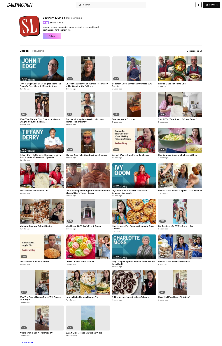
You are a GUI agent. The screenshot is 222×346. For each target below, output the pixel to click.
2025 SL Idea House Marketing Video (84, 333)
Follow (52, 36)
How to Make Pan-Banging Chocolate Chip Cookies (133, 227)
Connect (211, 4)
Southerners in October (123, 119)
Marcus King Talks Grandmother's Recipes (86, 155)
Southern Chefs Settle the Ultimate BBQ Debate (132, 85)
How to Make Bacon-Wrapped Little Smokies (180, 190)
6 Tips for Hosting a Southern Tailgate (130, 297)
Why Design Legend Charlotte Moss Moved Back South (133, 262)
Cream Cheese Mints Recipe (80, 261)
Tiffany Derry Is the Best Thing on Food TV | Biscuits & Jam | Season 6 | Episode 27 (41, 156)
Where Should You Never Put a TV (36, 333)
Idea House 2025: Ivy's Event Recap (83, 226)
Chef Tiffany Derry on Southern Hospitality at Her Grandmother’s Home (87, 85)
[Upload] (199, 5)
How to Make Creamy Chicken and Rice (177, 155)
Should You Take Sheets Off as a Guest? (177, 119)
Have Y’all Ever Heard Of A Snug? (174, 297)
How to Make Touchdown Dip (34, 190)
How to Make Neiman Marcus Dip (82, 297)
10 (32, 342)
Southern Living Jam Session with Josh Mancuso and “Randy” (85, 120)
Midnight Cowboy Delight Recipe (36, 226)
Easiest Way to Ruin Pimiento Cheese (130, 155)
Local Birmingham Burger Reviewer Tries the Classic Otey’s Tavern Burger (88, 191)
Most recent (194, 50)
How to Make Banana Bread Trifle (174, 261)
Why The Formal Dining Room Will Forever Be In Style (40, 298)
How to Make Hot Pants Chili (172, 84)
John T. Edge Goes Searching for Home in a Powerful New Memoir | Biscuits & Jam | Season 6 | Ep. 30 (40, 85)
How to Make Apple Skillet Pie (34, 261)
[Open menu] (4, 5)
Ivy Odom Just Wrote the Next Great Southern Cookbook (130, 191)
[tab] (24, 51)
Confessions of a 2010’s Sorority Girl (176, 226)
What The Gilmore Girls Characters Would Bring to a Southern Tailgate (40, 120)
